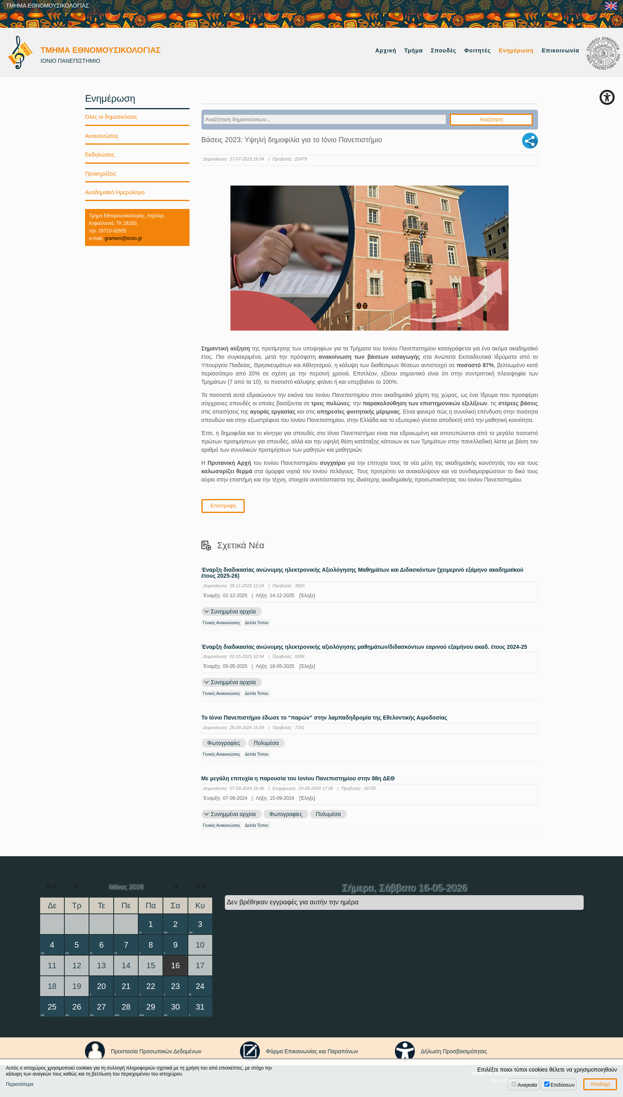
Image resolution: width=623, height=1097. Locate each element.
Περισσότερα (19, 1084)
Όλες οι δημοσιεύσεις (111, 117)
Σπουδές (443, 50)
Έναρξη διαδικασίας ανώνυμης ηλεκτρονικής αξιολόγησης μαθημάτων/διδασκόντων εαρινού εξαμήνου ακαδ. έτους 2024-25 (364, 647)
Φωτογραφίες (223, 743)
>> (200, 886)
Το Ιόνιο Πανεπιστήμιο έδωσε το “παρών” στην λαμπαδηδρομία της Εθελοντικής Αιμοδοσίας (324, 718)
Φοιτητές (477, 50)
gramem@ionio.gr (123, 238)
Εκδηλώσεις (99, 154)
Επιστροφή (223, 506)
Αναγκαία (527, 1085)
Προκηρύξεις (100, 173)
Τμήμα (413, 50)
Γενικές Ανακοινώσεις (221, 623)
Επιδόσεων (563, 1085)
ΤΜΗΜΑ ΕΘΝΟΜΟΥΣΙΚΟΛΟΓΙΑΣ (47, 5)
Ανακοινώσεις (102, 136)
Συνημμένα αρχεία (233, 611)
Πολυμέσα (266, 743)
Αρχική (385, 50)
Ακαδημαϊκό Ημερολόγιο (115, 192)
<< (52, 886)
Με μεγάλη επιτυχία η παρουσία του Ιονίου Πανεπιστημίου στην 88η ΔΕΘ (298, 779)
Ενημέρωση (516, 50)
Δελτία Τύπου (257, 623)
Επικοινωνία (560, 50)
